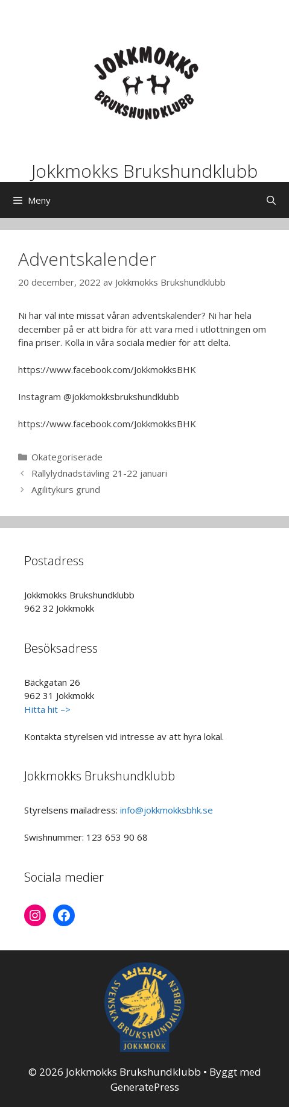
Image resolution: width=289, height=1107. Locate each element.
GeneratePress (144, 1087)
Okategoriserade (67, 457)
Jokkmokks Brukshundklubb (144, 170)
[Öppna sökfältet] (271, 200)
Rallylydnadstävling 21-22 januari (99, 473)
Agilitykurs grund (65, 489)
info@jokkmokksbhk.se (166, 810)
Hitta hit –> (47, 709)
